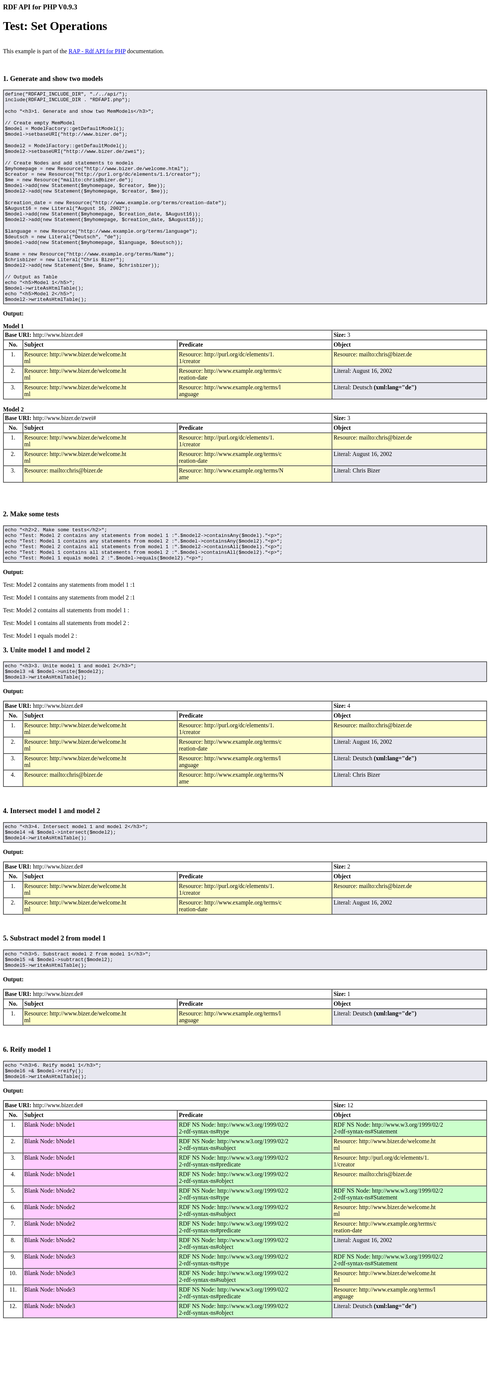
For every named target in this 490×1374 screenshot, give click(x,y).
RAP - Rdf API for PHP (97, 51)
